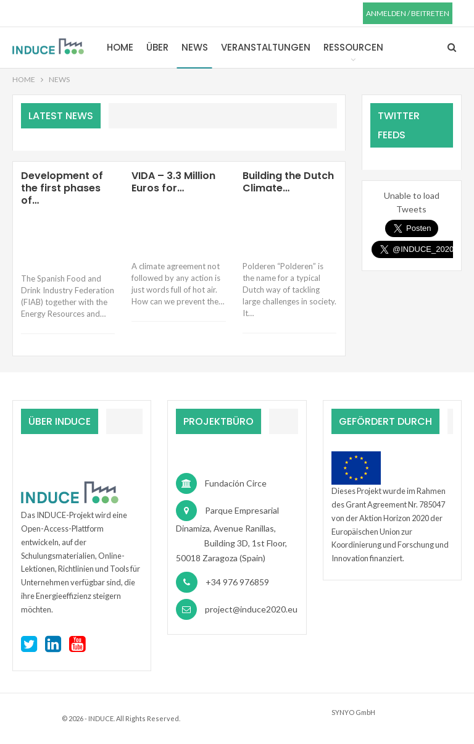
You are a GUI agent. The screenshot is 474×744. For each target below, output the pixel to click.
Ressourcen (353, 47)
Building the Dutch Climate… (288, 182)
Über (157, 47)
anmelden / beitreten (407, 13)
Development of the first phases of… (62, 188)
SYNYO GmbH (353, 712)
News (194, 47)
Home (120, 47)
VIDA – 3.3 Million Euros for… (173, 182)
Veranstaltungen (265, 47)
